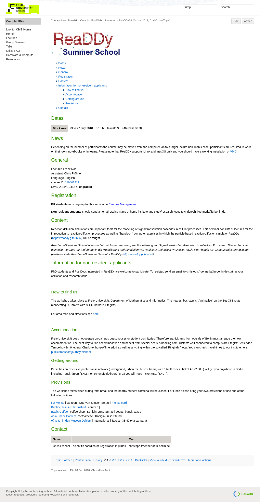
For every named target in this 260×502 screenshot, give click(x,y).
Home (10, 33)
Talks (9, 46)
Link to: (18, 29)
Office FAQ (13, 50)
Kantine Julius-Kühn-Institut (68, 407)
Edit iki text (177, 460)
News (61, 67)
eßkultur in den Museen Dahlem (71, 420)
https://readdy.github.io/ (67, 238)
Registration (66, 76)
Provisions (72, 103)
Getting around (74, 99)
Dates (62, 63)
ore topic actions (199, 460)
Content (63, 81)
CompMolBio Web (91, 20)
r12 (122, 460)
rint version (83, 460)
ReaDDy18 (125, 20)
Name (57, 439)
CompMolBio (15, 21)
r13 (114, 460)
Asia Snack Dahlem (63, 416)
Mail (131, 439)
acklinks (141, 460)
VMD (233, 151)
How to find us (74, 90)
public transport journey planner (71, 352)
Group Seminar (15, 42)
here (96, 314)
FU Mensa (57, 402)
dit (58, 460)
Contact (63, 107)
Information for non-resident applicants (82, 85)
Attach (248, 21)
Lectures (110, 20)
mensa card (119, 402)
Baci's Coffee (59, 411)
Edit (236, 21)
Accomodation (74, 94)
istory (97, 460)
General (63, 72)
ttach (68, 460)
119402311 (72, 182)
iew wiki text (158, 460)
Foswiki (72, 20)
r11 (130, 460)
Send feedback (70, 494)
